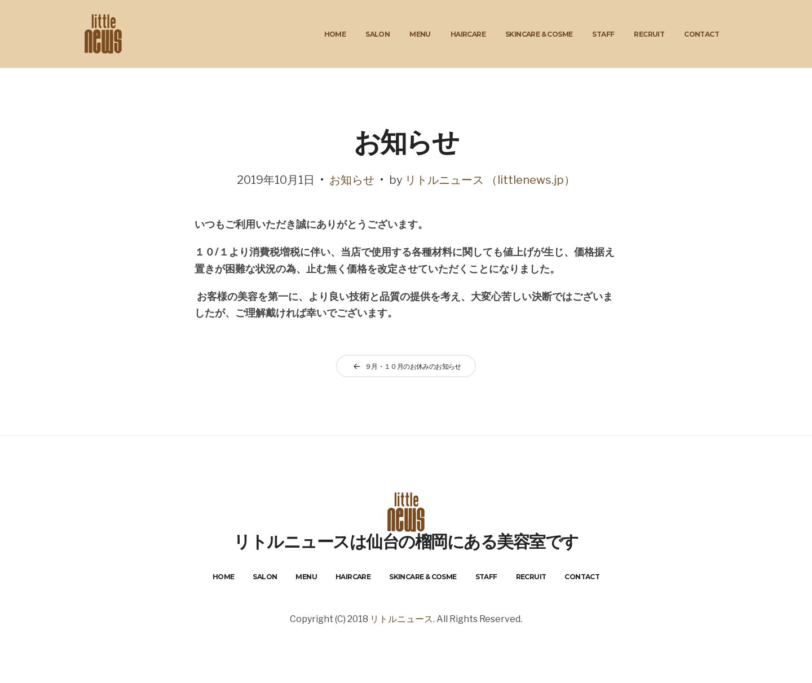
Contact (701, 34)
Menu (420, 34)
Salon (377, 34)
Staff (603, 34)
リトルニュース (401, 619)
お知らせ (351, 180)
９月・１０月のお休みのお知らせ (413, 366)
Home (335, 34)
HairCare (468, 34)
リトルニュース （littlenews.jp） (490, 180)
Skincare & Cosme (538, 34)
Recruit (649, 34)
